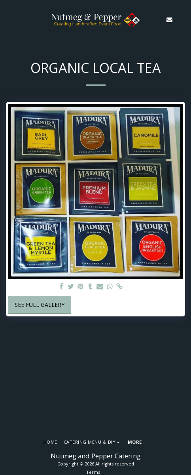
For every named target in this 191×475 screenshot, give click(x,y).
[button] (8, 19)
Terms (93, 472)
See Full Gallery (39, 304)
